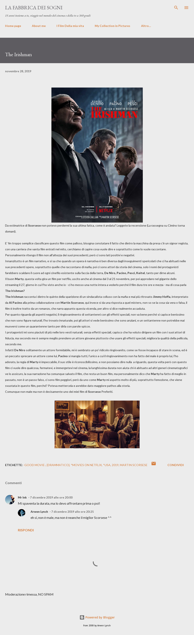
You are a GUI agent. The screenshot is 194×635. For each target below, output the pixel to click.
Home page (13, 26)
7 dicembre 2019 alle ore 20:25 (72, 511)
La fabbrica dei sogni (33, 7)
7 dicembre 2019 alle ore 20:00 (51, 497)
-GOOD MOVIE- (34, 465)
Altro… (146, 26)
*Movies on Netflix (86, 465)
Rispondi (26, 530)
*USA (106, 465)
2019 (115, 465)
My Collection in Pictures (112, 26)
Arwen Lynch (39, 511)
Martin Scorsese (133, 465)
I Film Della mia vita (70, 26)
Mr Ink (22, 497)
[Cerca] (176, 7)
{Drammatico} (58, 465)
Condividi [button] (175, 465)
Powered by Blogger (97, 617)
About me (39, 26)
